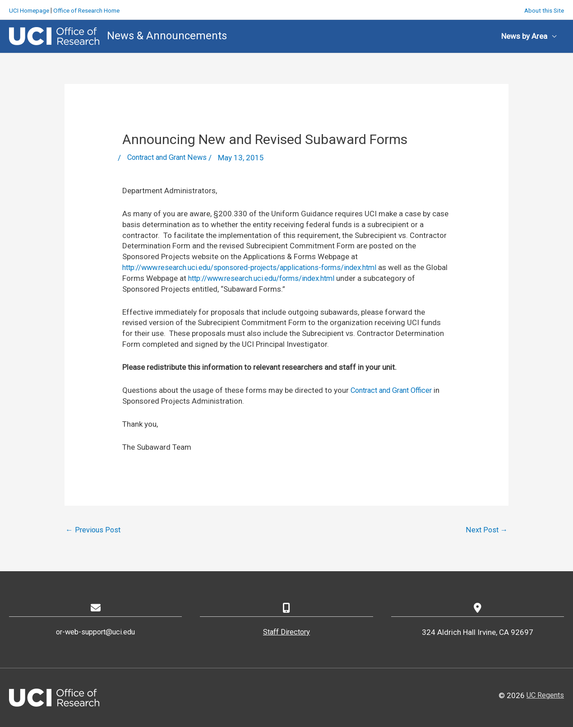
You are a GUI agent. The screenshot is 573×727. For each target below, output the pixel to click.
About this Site (543, 9)
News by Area (524, 35)
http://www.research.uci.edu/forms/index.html (291, 277)
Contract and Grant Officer (395, 389)
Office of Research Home (91, 9)
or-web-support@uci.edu (96, 631)
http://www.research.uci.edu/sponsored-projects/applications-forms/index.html (258, 266)
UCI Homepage (30, 9)
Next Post (486, 529)
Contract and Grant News (170, 157)
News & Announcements (167, 34)
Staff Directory (286, 631)
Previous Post (93, 529)
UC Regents (544, 695)
